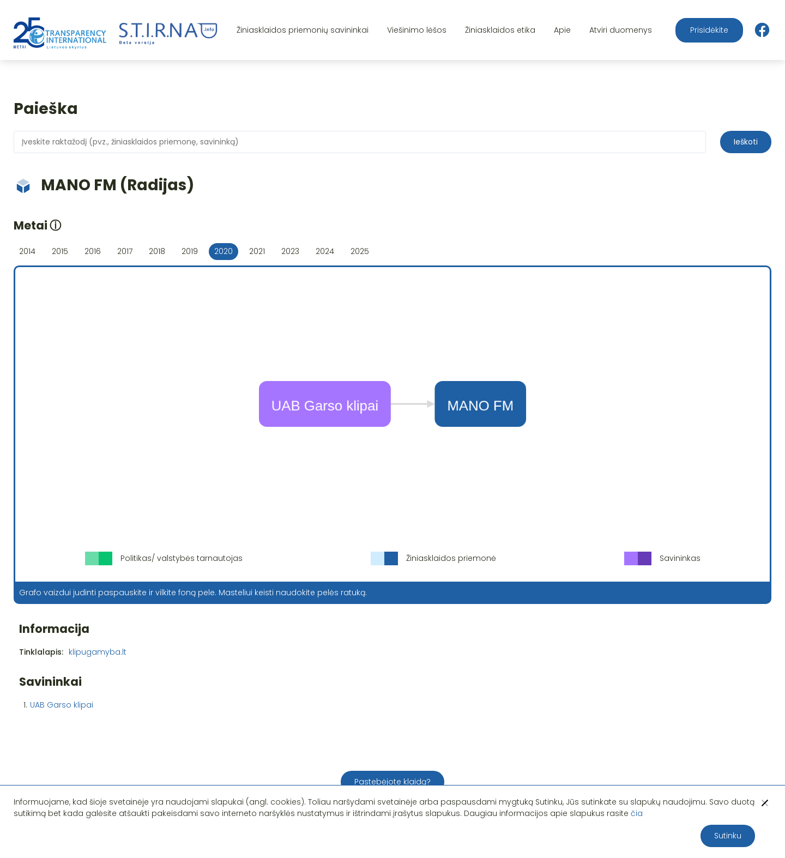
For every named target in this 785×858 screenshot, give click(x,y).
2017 (124, 251)
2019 (190, 251)
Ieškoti (746, 141)
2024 (325, 251)
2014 (27, 251)
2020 (223, 251)
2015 (60, 251)
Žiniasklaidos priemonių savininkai (303, 30)
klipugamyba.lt (97, 651)
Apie (562, 30)
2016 (92, 251)
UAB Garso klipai (61, 704)
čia (637, 813)
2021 (257, 251)
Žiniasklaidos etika (500, 30)
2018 (157, 251)
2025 (360, 251)
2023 (290, 251)
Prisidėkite (709, 30)
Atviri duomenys (620, 30)
